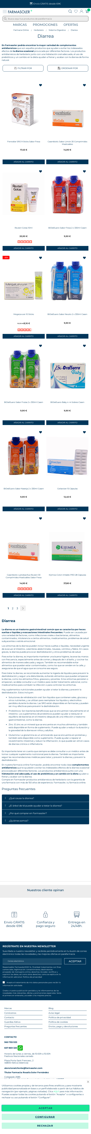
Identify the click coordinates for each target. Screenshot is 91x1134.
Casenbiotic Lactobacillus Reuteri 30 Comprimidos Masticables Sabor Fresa (23, 576)
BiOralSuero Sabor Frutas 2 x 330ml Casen (23, 402)
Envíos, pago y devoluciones (63, 1026)
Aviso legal (54, 1013)
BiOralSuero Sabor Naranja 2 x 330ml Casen (24, 488)
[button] (41, 85)
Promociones (45, 24)
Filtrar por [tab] (23, 68)
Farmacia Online (21, 30)
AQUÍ (56, 1091)
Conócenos (10, 1013)
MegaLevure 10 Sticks (23, 314)
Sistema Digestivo (57, 30)
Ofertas (71, 24)
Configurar (45, 1116)
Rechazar (45, 1125)
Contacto (9, 1017)
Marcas (20, 24)
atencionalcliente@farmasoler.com (23, 1068)
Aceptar (45, 1108)
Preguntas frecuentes (15, 1026)
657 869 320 (13, 1048)
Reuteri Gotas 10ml (23, 228)
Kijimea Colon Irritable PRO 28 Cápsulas (67, 575)
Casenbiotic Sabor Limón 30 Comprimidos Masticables (67, 142)
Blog (51, 1008)
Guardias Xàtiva (12, 1022)
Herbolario (39, 30)
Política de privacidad (32, 977)
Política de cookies (58, 1022)
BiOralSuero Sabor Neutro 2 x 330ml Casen (67, 314)
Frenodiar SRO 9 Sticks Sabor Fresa (23, 141)
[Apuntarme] (75, 961)
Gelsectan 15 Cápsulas (67, 488)
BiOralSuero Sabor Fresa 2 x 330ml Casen (67, 228)
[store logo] (20, 11)
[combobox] (45, 18)
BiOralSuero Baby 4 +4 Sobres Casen (67, 402)
